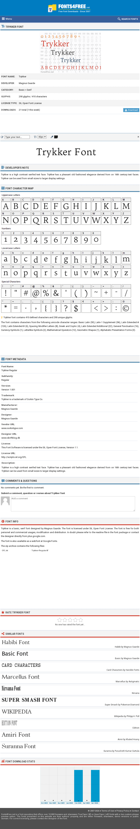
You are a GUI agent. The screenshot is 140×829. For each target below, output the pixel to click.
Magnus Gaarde (27, 83)
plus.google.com (36, 536)
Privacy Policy (122, 811)
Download (131, 110)
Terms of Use (107, 811)
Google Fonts (50, 541)
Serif (29, 90)
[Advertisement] (70, 124)
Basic (21, 90)
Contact (135, 811)
